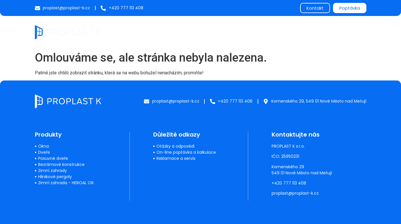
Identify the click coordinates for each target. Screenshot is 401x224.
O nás (293, 31)
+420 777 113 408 (289, 183)
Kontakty (351, 31)
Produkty (183, 32)
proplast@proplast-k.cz (295, 193)
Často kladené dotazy (253, 31)
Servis (212, 31)
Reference (320, 31)
